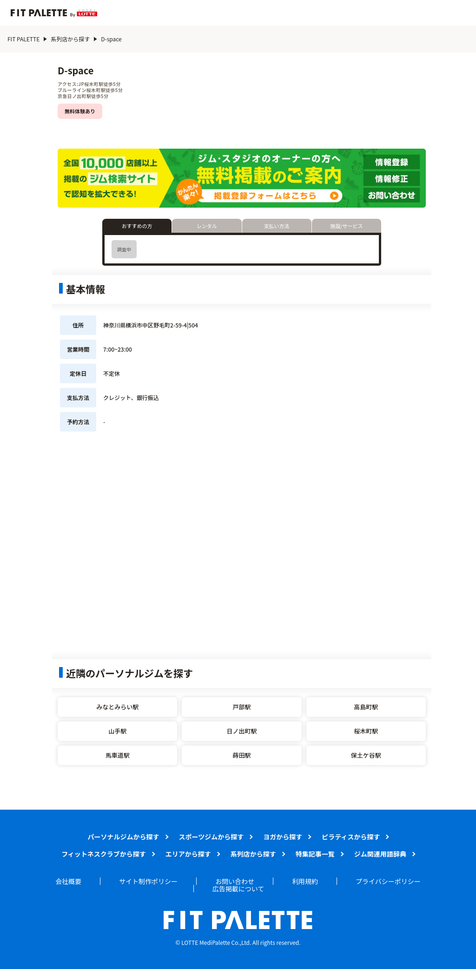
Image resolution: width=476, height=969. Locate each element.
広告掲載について (238, 888)
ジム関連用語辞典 (380, 853)
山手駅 (117, 731)
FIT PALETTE (23, 39)
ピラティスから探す (351, 836)
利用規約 (305, 881)
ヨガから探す (282, 836)
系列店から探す (70, 39)
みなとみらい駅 (117, 706)
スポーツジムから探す (211, 836)
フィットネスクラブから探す (103, 853)
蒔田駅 (241, 755)
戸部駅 (241, 706)
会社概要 (68, 881)
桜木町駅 (366, 731)
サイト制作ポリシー (148, 881)
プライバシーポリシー (388, 881)
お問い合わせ (234, 881)
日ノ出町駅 (241, 731)
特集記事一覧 (315, 853)
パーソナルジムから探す (123, 836)
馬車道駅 (118, 755)
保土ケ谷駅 (366, 755)
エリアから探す (188, 853)
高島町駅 (366, 706)
